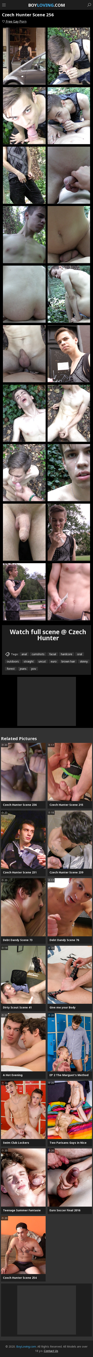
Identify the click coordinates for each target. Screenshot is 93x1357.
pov (33, 669)
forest (11, 669)
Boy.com (46, 5)
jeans (23, 669)
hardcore (66, 654)
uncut (42, 661)
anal (24, 654)
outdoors (13, 661)
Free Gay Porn (14, 21)
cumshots (38, 654)
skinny (84, 661)
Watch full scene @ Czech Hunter (48, 634)
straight (29, 661)
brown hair (68, 661)
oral (79, 654)
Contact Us (51, 1351)
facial (52, 654)
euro (54, 661)
